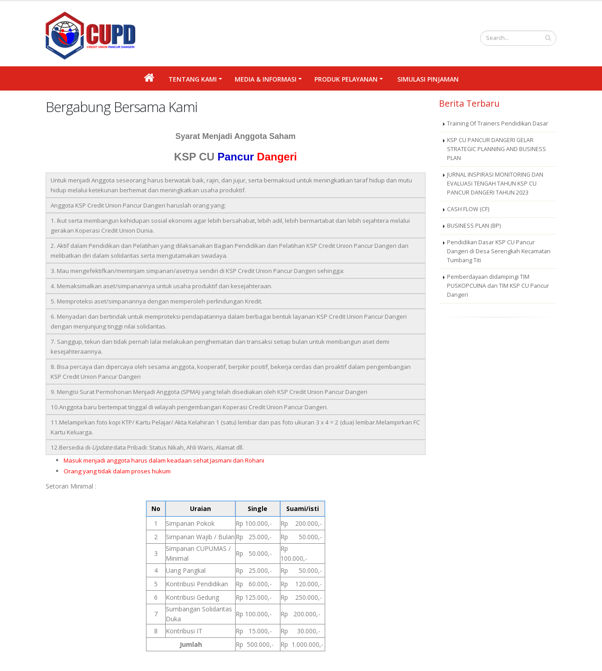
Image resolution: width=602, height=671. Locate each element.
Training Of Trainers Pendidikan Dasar (497, 123)
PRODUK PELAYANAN (346, 79)
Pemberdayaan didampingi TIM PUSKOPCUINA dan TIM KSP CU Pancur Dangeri (498, 286)
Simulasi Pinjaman (428, 79)
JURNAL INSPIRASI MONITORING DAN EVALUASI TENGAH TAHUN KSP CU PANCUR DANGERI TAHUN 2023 (495, 183)
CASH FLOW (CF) (468, 209)
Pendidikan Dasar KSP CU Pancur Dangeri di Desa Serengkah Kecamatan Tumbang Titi (498, 251)
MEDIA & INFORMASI (266, 79)
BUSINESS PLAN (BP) (474, 225)
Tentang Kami (192, 79)
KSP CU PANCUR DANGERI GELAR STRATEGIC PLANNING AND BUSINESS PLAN (496, 149)
